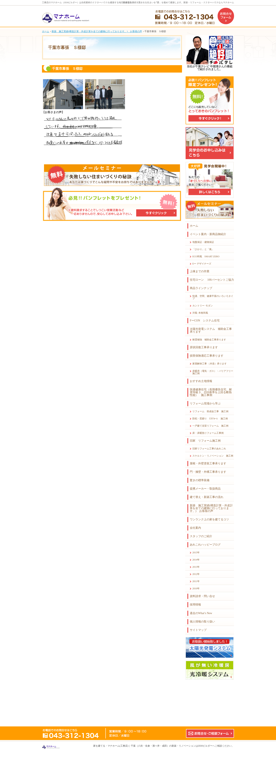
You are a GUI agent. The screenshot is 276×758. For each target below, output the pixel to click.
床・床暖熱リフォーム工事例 (208, 433)
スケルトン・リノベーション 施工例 (212, 455)
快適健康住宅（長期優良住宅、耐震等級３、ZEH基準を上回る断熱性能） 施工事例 (211, 392)
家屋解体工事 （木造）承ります (209, 363)
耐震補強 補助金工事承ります (209, 339)
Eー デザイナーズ (201, 263)
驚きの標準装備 (199, 480)
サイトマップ (198, 629)
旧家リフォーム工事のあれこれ (209, 448)
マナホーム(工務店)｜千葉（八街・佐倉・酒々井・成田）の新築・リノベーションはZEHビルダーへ (161, 745)
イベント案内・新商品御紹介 (208, 234)
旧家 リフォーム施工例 (205, 440)
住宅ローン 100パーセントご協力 (212, 279)
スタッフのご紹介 (201, 536)
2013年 (196, 567)
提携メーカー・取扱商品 (205, 488)
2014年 (196, 559)
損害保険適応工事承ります (206, 355)
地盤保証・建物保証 (203, 242)
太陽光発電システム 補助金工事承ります (211, 330)
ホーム (194, 225)
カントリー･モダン (202, 305)
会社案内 (195, 527)
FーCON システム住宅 (205, 320)
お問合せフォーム (226, 16)
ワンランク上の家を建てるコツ (209, 519)
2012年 (196, 574)
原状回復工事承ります (204, 347)
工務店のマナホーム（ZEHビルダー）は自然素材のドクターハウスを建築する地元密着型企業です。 (91, 2)
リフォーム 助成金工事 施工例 (210, 411)
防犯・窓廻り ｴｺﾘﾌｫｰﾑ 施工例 (210, 418)
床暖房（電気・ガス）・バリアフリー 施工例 (213, 372)
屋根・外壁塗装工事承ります (208, 463)
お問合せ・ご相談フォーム (210, 733)
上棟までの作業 (199, 271)
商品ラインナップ (201, 288)
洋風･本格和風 (200, 312)
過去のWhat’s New (201, 613)
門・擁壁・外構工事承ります (208, 471)
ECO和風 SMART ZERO (205, 256)
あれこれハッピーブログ (205, 544)
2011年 (196, 581)
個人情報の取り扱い (202, 621)
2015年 (196, 552)
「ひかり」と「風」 (203, 249)
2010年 (196, 588)
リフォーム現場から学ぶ (205, 403)
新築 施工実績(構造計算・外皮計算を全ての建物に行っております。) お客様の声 (211, 508)
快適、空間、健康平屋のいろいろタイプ (212, 297)
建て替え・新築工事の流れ (206, 497)
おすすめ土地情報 (201, 381)
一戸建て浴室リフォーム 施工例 (210, 425)
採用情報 (195, 604)
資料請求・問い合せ (202, 596)
